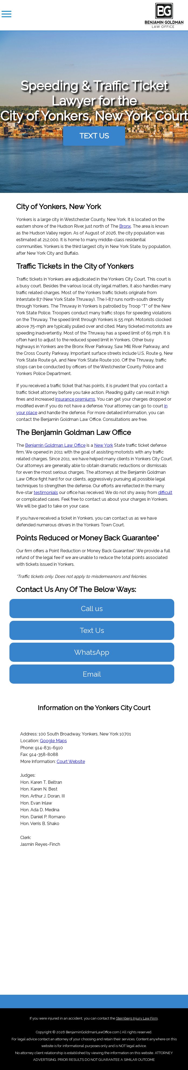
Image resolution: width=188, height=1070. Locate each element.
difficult (165, 492)
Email (92, 674)
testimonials (46, 492)
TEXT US (94, 136)
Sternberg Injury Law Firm (137, 1018)
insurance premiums (75, 399)
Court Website (71, 761)
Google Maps (53, 740)
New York (103, 445)
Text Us (92, 630)
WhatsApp (91, 652)
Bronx (125, 226)
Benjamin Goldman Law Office (55, 445)
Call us (92, 608)
